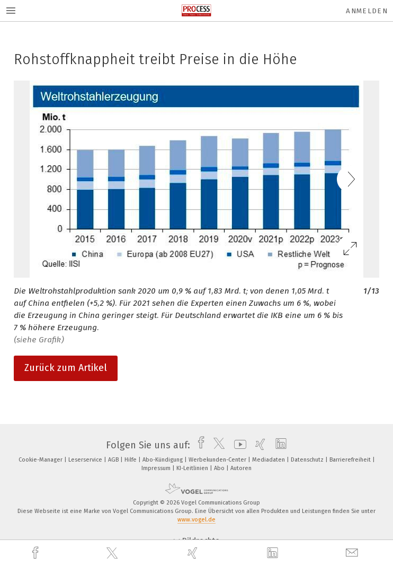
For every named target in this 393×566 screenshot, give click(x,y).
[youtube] (237, 445)
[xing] (193, 553)
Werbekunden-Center (218, 459)
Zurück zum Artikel (65, 368)
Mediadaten (269, 459)
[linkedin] (274, 553)
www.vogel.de (196, 519)
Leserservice (86, 459)
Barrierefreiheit (350, 459)
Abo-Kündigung (163, 459)
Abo (220, 468)
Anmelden (367, 10)
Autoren (241, 468)
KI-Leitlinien (193, 468)
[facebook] (36, 553)
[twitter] (113, 553)
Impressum (156, 468)
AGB (114, 459)
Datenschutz (308, 459)
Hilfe (131, 459)
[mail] (353, 553)
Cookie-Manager (41, 459)
